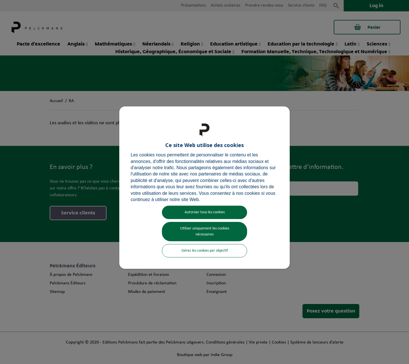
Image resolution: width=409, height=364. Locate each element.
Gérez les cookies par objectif (204, 251)
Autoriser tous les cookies (205, 212)
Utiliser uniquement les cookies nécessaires (204, 232)
